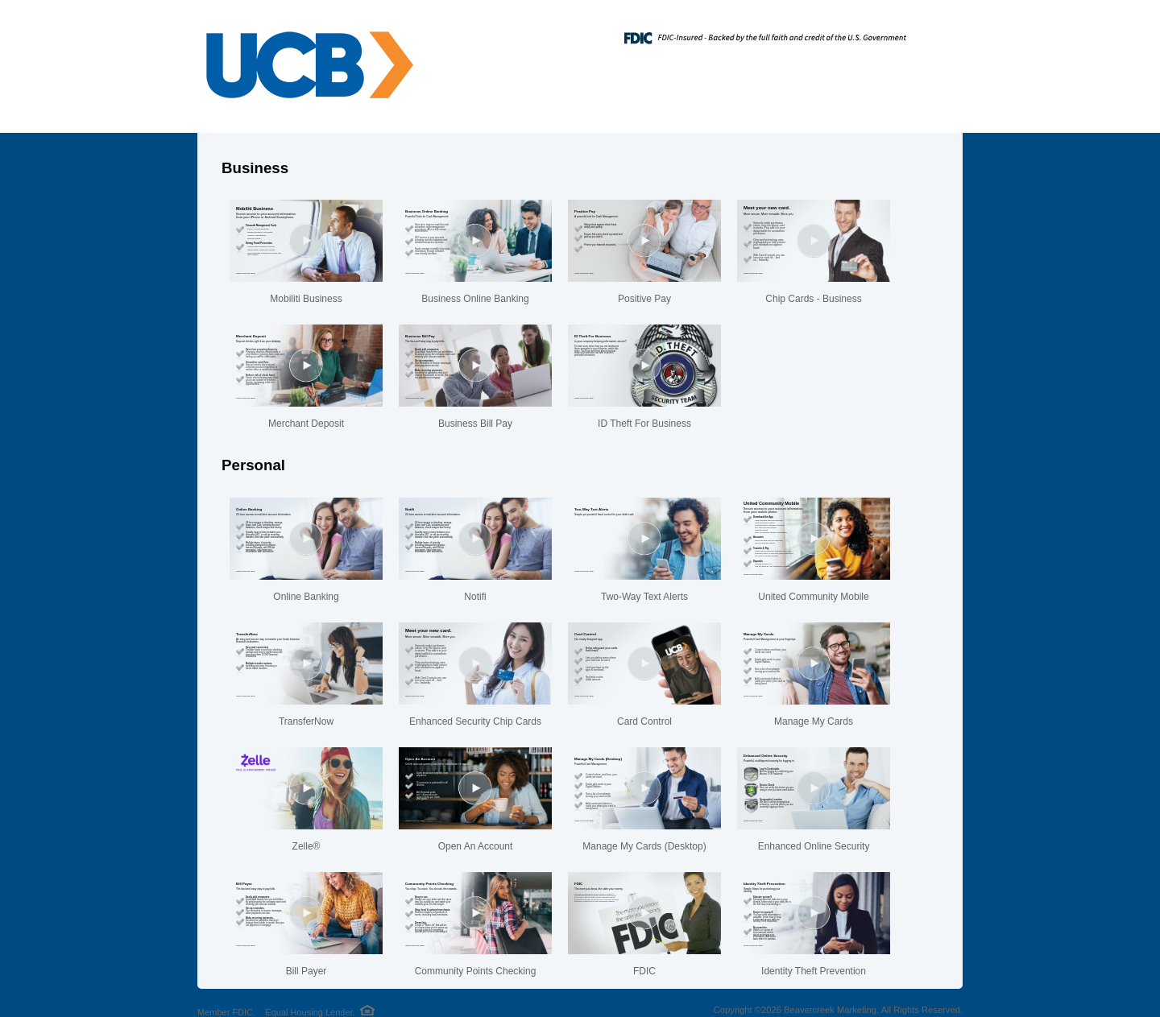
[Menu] (938, 32)
